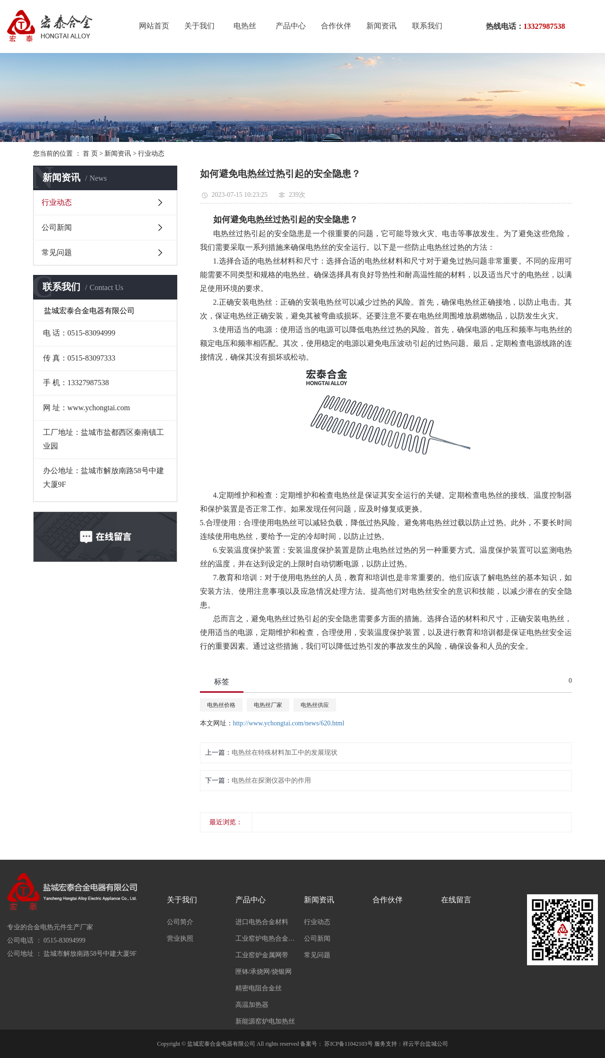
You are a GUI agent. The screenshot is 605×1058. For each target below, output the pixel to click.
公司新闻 (57, 227)
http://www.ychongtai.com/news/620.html (289, 723)
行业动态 (151, 153)
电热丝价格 (221, 705)
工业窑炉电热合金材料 (267, 938)
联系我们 (427, 26)
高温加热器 (251, 1004)
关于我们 (199, 26)
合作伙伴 (336, 26)
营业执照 (180, 938)
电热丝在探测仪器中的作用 (271, 780)
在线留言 (456, 900)
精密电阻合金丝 (258, 988)
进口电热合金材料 (261, 922)
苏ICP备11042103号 (348, 1043)
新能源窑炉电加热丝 (265, 1021)
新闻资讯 (381, 26)
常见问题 (57, 252)
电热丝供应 (315, 705)
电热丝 (244, 26)
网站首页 (154, 26)
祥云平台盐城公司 (425, 1043)
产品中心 (291, 26)
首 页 (90, 153)
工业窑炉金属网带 (261, 955)
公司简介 (180, 922)
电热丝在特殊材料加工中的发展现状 (284, 752)
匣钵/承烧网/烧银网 (263, 971)
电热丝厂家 (268, 705)
